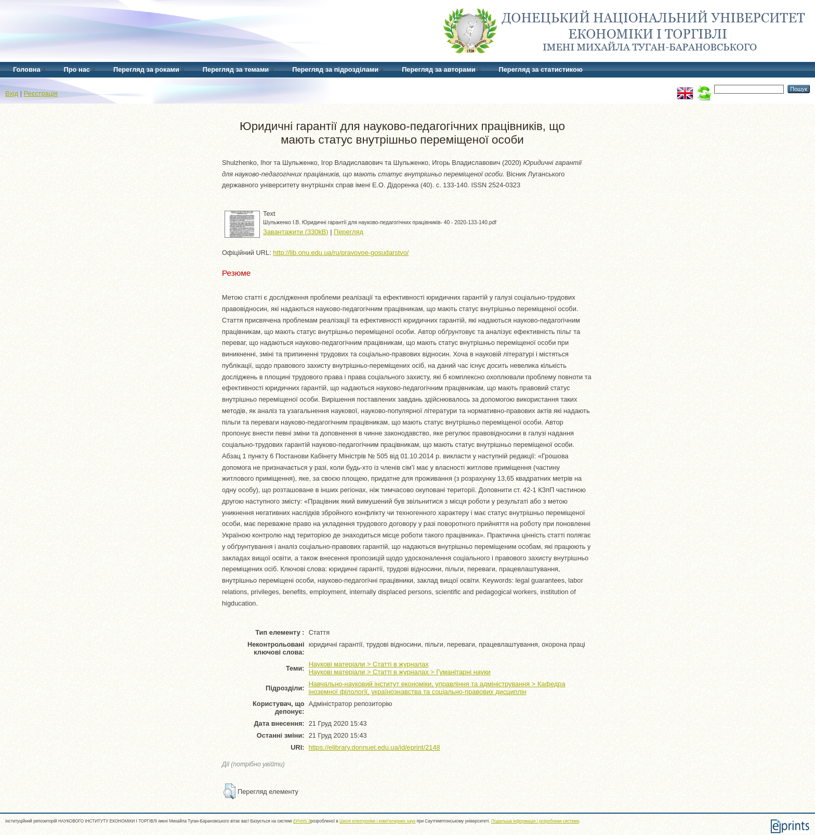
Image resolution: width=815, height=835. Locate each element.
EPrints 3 (301, 821)
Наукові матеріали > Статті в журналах (369, 664)
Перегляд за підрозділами (335, 69)
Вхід (11, 93)
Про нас (77, 69)
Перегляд (348, 232)
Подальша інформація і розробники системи (535, 821)
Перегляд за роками (146, 69)
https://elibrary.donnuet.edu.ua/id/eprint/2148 (374, 747)
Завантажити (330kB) (295, 232)
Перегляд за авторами (438, 69)
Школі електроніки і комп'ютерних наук (377, 821)
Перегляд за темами (236, 69)
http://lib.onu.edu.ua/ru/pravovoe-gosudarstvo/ (341, 252)
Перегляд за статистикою (541, 69)
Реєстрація (41, 93)
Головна (27, 69)
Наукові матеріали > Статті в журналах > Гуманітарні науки (400, 672)
